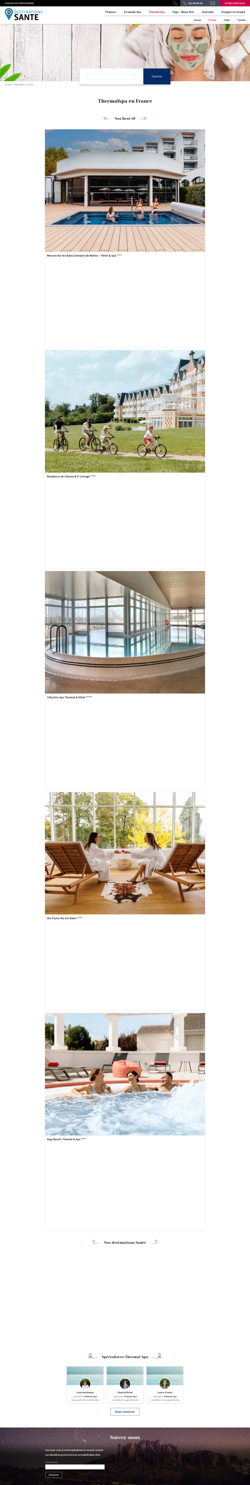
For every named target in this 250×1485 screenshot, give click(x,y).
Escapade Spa (132, 12)
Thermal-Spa (157, 12)
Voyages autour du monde (19, 3)
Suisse (197, 19)
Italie (227, 19)
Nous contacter (125, 1411)
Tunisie (241, 19)
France (212, 19)
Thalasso (110, 12)
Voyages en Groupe (233, 12)
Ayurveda (207, 12)
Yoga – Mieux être (183, 12)
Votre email (51, 1462)
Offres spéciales (235, 3)
